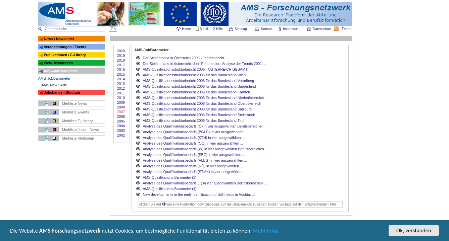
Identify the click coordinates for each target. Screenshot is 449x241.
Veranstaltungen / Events (65, 47)
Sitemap (241, 29)
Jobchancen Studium (62, 92)
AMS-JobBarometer (60, 71)
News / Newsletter (59, 39)
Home (186, 29)
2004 (121, 126)
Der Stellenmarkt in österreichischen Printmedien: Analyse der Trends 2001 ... (204, 64)
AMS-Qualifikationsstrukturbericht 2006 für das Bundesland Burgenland (199, 86)
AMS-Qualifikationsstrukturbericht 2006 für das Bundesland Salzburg (197, 109)
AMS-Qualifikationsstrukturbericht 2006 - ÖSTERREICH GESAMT (195, 69)
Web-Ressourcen (58, 63)
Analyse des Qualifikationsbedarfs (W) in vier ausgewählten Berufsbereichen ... (205, 149)
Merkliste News (74, 103)
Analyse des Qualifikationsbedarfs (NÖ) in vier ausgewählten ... (193, 166)
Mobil (204, 29)
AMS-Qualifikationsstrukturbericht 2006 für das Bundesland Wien (194, 75)
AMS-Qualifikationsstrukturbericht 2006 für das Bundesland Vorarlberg (198, 81)
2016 (121, 70)
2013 (121, 84)
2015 (121, 74)
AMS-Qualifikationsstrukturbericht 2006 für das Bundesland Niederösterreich (203, 98)
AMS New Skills (54, 85)
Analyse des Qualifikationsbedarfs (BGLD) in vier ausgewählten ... (195, 132)
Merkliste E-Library (77, 121)
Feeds (347, 29)
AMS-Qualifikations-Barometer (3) (169, 177)
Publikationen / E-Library (65, 55)
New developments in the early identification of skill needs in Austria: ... (199, 194)
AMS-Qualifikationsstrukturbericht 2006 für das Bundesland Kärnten (196, 92)
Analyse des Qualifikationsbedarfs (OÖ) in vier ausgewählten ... (193, 143)
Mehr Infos (265, 231)
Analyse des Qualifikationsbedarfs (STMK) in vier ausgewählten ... (195, 172)
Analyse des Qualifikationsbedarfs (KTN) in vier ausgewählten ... (194, 138)
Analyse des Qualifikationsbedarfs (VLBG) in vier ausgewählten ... (195, 160)
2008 (121, 107)
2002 (121, 135)
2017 (121, 65)
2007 (121, 112)
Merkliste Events (75, 112)
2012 (121, 88)
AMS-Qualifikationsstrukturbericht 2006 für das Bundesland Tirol (193, 120)
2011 (121, 93)
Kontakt (266, 29)
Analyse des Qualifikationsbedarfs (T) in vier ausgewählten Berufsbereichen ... (205, 183)
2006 (121, 116)
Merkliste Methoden (78, 138)
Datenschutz (322, 29)
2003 (121, 131)
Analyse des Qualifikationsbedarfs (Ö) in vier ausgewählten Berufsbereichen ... (205, 126)
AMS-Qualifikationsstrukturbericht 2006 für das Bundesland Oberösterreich (202, 103)
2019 (121, 56)
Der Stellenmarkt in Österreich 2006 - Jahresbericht (183, 58)
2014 (121, 79)
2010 (121, 98)
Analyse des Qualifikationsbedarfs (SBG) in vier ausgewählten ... (194, 155)
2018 (121, 60)
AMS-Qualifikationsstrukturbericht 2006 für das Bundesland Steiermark (199, 115)
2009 (121, 102)
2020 (121, 51)
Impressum (291, 29)
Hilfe (219, 29)
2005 (121, 121)
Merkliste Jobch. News (80, 130)
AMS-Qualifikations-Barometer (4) (169, 189)
